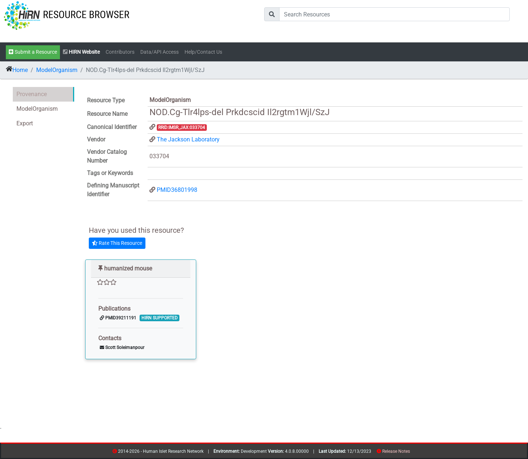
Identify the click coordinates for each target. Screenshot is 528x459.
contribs (414, 452)
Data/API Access (159, 52)
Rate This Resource (117, 243)
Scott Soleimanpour (122, 347)
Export (24, 123)
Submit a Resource (33, 52)
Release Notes (396, 451)
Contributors (120, 52)
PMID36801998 (177, 189)
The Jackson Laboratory (188, 139)
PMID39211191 (118, 317)
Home (20, 70)
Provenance (31, 94)
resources (412, 452)
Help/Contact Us (203, 52)
